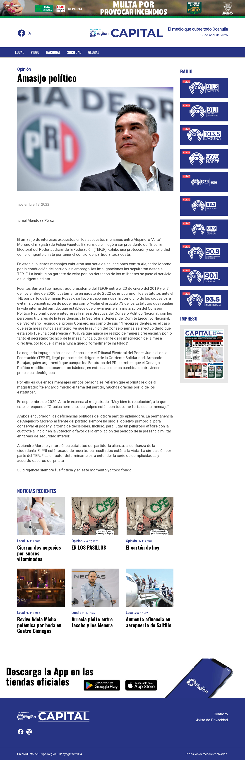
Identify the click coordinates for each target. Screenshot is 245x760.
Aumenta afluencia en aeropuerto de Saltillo (148, 622)
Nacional (53, 52)
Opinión (24, 69)
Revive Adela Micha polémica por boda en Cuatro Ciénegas (39, 625)
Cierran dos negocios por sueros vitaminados (39, 553)
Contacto (221, 714)
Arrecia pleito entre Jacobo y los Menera (92, 622)
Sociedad (74, 52)
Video (35, 52)
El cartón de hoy (142, 547)
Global (93, 52)
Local (19, 52)
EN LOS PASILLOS (89, 547)
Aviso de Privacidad (212, 720)
